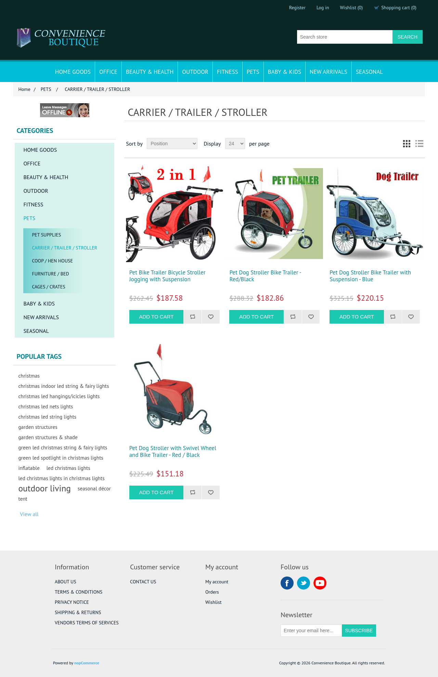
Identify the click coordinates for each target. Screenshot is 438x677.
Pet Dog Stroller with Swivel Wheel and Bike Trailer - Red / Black (172, 452)
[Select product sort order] (172, 143)
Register (297, 7)
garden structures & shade (47, 437)
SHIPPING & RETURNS (78, 612)
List (419, 143)
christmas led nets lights (45, 406)
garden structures (37, 426)
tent (22, 498)
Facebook (287, 583)
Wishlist (213, 602)
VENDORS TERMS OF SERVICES (87, 623)
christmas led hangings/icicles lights (59, 396)
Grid (407, 143)
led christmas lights (68, 467)
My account (216, 582)
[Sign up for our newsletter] (311, 630)
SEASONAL (369, 72)
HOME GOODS (73, 72)
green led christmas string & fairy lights (62, 447)
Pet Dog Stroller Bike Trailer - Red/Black (265, 276)
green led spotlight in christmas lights (60, 457)
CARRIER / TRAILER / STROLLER (64, 248)
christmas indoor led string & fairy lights (63, 385)
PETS (253, 72)
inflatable (28, 467)
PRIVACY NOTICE (72, 602)
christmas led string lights (47, 416)
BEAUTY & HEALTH (149, 72)
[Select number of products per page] (235, 143)
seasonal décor (94, 488)
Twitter (303, 583)
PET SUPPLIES (46, 235)
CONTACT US (143, 582)
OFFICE (108, 72)
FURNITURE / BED (50, 274)
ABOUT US (65, 582)
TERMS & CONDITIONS (78, 592)
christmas (29, 375)
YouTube (319, 583)
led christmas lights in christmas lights (61, 478)
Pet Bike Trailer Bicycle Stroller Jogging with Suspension (167, 276)
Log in (323, 7)
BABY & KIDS (284, 72)
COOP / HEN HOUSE (52, 261)
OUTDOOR (195, 72)
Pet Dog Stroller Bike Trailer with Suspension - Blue (370, 276)
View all (29, 514)
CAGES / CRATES (48, 287)
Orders (212, 592)
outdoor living (44, 488)
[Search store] (345, 37)
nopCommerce (86, 662)
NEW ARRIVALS (328, 72)
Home (24, 89)
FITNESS (227, 72)
